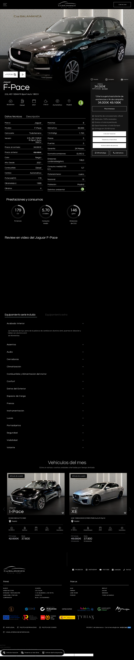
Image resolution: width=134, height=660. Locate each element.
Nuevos (5, 588)
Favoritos (38, 595)
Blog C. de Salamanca (42, 597)
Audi (71, 588)
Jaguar (104, 590)
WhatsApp (100, 152)
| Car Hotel (44, 592)
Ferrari (72, 590)
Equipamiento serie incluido (20, 314)
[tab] (45, 323)
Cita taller (38, 590)
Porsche (72, 595)
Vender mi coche (8, 590)
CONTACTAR (122, 4)
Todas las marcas (108, 595)
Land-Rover (74, 592)
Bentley (104, 588)
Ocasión (38, 588)
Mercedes (105, 592)
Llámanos (118, 153)
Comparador (7, 597)
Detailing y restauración (11, 592)
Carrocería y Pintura (10, 595)
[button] (109, 133)
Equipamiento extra (56, 314)
